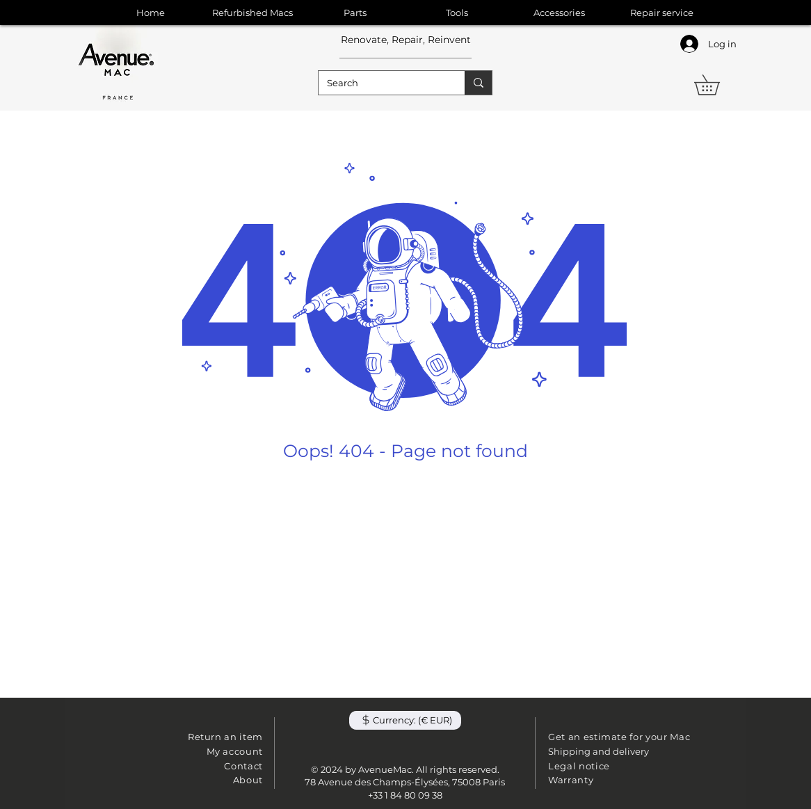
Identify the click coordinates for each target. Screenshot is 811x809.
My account (235, 751)
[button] (716, 84)
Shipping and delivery (598, 751)
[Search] (381, 83)
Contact (243, 765)
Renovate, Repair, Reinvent (406, 39)
